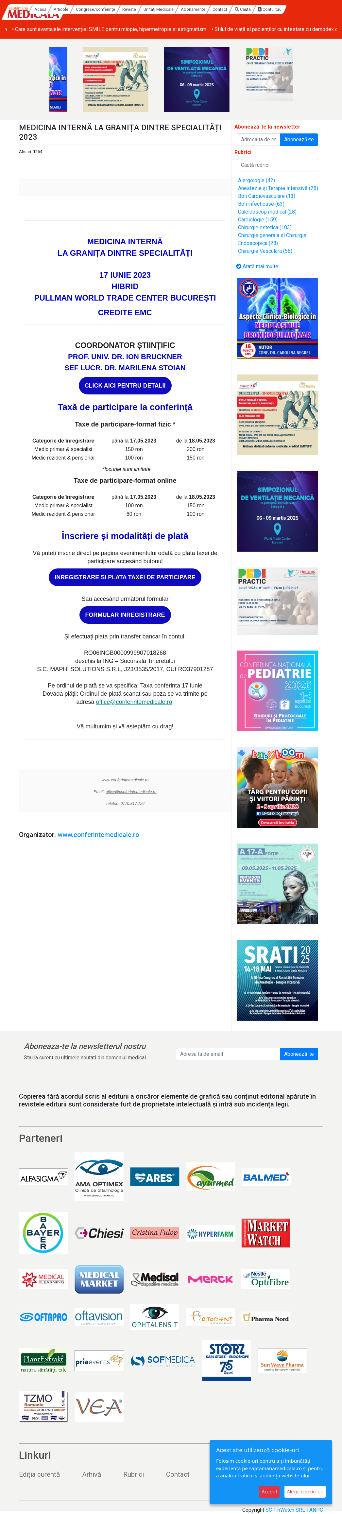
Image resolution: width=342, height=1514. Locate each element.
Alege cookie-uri (305, 1491)
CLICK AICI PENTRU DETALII (125, 386)
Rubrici (133, 1474)
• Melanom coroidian (28, 29)
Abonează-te (299, 139)
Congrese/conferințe (132, 9)
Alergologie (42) (256, 180)
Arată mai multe (257, 266)
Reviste (166, 9)
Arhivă (91, 1474)
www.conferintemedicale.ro (125, 780)
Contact (256, 9)
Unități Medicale (195, 9)
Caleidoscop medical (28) (267, 212)
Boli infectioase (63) (261, 204)
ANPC (316, 1510)
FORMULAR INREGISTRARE (125, 615)
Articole (98, 9)
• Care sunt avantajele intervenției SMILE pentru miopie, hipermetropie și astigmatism (154, 29)
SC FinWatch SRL (285, 1510)
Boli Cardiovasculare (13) (266, 196)
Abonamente (230, 9)
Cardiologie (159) (258, 220)
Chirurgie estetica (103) (265, 227)
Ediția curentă (39, 1474)
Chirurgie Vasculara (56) (265, 251)
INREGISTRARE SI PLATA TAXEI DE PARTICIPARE (125, 577)
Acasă (77, 9)
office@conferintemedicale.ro (134, 702)
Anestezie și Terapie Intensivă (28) (278, 188)
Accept (269, 1491)
